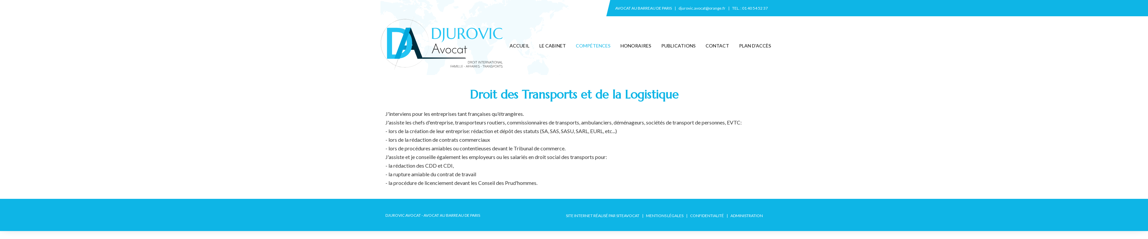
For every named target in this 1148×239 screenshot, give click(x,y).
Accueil (519, 45)
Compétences (593, 45)
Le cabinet (552, 45)
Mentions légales (664, 215)
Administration (746, 215)
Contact (717, 45)
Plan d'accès (755, 45)
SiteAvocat (627, 215)
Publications (678, 45)
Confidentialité (707, 215)
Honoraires (636, 45)
